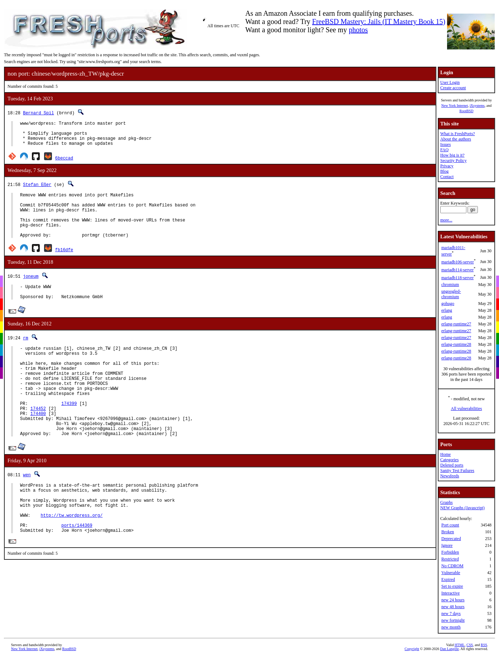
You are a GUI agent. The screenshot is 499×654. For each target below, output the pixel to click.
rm (25, 356)
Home (445, 454)
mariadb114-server (457, 269)
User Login (450, 82)
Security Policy (453, 160)
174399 (69, 434)
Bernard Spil (38, 113)
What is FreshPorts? (457, 133)
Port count (450, 525)
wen (27, 512)
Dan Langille (449, 649)
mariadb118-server (457, 277)
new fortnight (453, 620)
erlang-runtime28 (456, 344)
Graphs (446, 502)
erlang (446, 310)
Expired (448, 579)
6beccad (64, 163)
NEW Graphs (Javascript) (462, 507)
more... (446, 220)
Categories (449, 459)
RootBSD (467, 111)
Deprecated (451, 538)
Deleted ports (451, 465)
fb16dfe (64, 265)
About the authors (455, 139)
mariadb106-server (457, 261)
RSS (484, 645)
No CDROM (452, 565)
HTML (460, 645)
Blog (444, 171)
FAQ (444, 149)
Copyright (411, 649)
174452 (38, 441)
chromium (450, 284)
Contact (447, 176)
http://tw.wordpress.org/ (72, 560)
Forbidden (450, 552)
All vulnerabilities (466, 408)
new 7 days (451, 613)
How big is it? (452, 155)
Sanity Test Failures (457, 470)
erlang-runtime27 (456, 323)
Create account (453, 87)
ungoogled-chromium (451, 294)
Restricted (450, 559)
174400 (38, 447)
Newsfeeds (449, 475)
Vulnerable (450, 572)
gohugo (447, 303)
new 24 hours (453, 599)
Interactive (450, 593)
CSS (469, 645)
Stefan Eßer (37, 190)
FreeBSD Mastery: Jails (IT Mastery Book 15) (378, 21)
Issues (445, 144)
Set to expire (452, 586)
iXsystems (477, 106)
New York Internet (454, 106)
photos (358, 30)
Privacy (447, 165)
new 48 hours (453, 606)
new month (451, 627)
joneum (30, 291)
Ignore (446, 545)
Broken (447, 531)
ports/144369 (76, 572)
